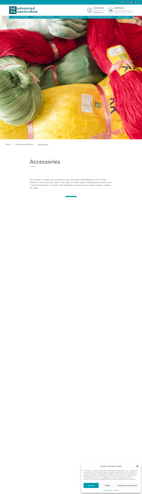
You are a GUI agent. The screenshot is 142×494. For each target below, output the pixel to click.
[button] (137, 466)
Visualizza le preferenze (127, 485)
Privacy (116, 490)
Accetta (91, 485)
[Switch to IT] (123, 2)
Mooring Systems (43, 17)
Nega (107, 485)
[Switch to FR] (136, 2)
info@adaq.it (98, 12)
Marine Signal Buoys (70, 17)
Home (8, 144)
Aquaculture (20, 17)
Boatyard (123, 17)
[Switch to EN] (129, 2)
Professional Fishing (100, 17)
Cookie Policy (108, 490)
